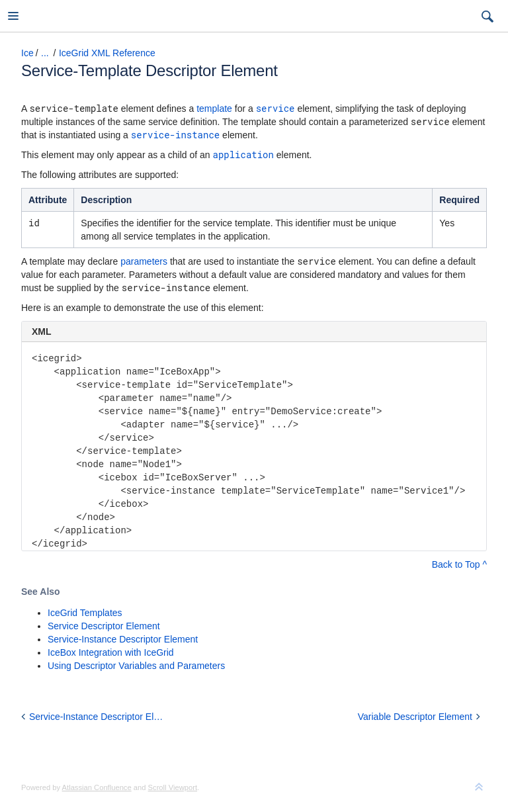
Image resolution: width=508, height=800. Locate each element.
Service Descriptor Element (104, 626)
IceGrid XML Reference (107, 53)
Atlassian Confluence (97, 787)
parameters (143, 261)
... (45, 53)
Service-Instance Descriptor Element (123, 639)
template (214, 108)
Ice (27, 53)
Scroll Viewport (172, 787)
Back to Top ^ (459, 564)
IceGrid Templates (85, 612)
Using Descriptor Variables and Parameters (136, 665)
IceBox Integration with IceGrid (111, 652)
